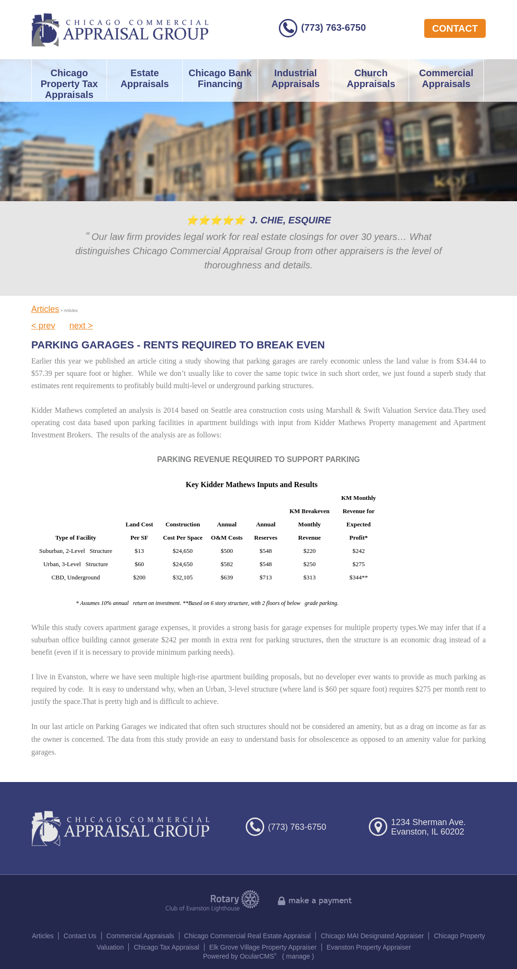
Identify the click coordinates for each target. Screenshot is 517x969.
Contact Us (79, 936)
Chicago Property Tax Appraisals (69, 84)
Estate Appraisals (144, 78)
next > (81, 325)
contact (455, 28)
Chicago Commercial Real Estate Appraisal (247, 936)
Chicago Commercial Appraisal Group (120, 29)
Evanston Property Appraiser (369, 947)
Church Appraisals (371, 78)
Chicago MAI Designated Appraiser (372, 936)
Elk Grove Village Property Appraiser (263, 947)
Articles (45, 309)
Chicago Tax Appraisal (166, 947)
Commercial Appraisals (446, 78)
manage (298, 956)
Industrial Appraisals (295, 78)
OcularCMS (258, 956)
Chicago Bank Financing (219, 78)
